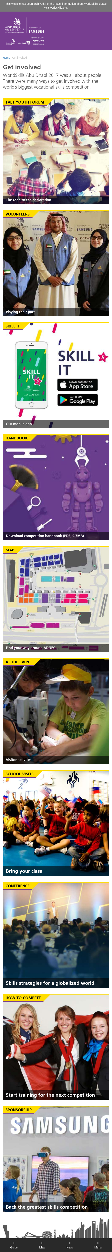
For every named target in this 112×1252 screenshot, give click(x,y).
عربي (100, 66)
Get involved (19, 57)
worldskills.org (58, 7)
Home (6, 57)
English (87, 66)
